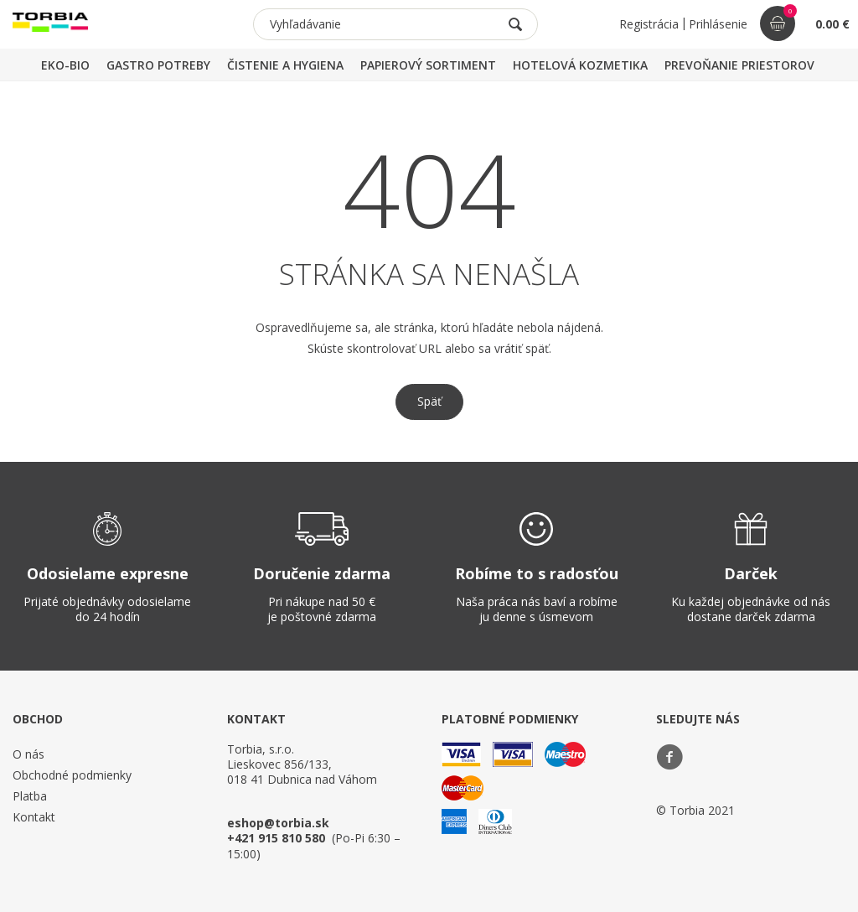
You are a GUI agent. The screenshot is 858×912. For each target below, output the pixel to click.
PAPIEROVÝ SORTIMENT (428, 65)
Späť (429, 401)
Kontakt (34, 817)
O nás (28, 754)
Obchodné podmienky (72, 775)
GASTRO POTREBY (158, 65)
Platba (30, 796)
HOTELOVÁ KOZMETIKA (580, 65)
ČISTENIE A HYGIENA (285, 65)
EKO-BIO (65, 65)
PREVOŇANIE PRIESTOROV (739, 65)
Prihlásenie (718, 24)
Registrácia (649, 24)
